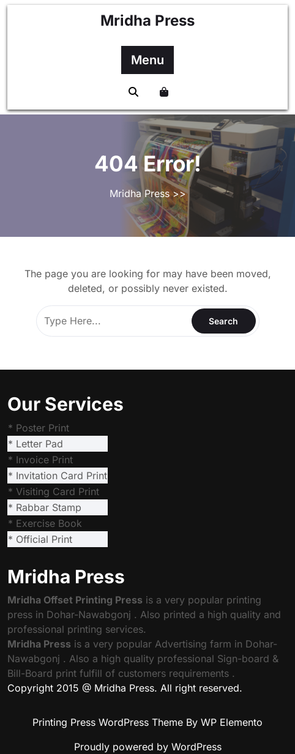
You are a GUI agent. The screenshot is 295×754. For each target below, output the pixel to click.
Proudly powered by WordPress (148, 747)
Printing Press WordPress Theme (109, 722)
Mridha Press (147, 20)
